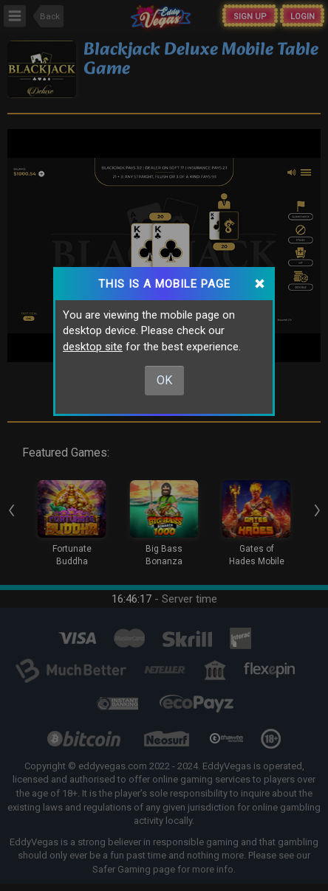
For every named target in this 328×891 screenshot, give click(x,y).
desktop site (93, 346)
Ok (164, 380)
